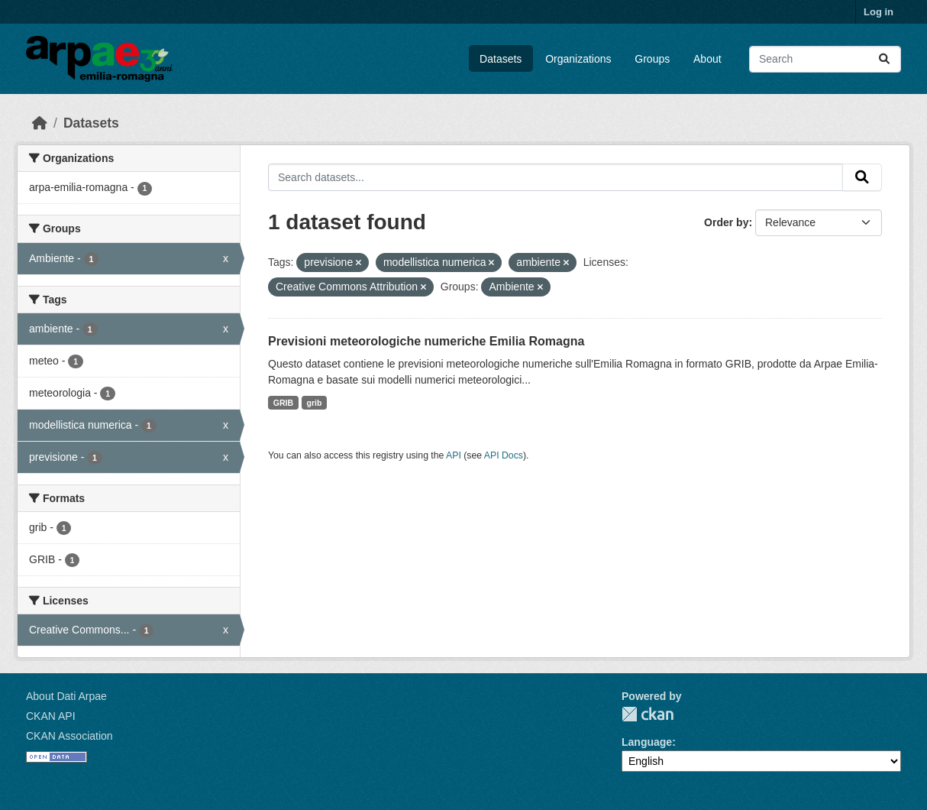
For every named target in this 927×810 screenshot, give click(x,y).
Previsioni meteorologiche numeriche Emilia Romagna (426, 341)
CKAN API (51, 716)
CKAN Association (69, 736)
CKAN (647, 714)
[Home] (39, 123)
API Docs (503, 455)
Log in (878, 12)
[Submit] (884, 59)
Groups (652, 59)
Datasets (501, 59)
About (707, 59)
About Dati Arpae (66, 696)
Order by (726, 222)
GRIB (283, 402)
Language (647, 742)
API (453, 455)
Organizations (578, 59)
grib (314, 402)
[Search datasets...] (825, 59)
